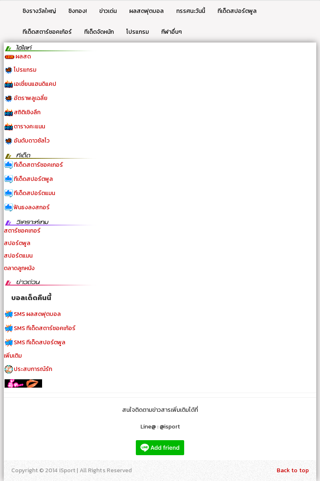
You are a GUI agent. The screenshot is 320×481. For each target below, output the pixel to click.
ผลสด (23, 56)
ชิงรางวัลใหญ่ (39, 11)
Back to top (293, 470)
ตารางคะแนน (29, 126)
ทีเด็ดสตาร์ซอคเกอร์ (38, 164)
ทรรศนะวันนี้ (190, 11)
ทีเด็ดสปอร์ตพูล (237, 11)
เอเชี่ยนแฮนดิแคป (35, 84)
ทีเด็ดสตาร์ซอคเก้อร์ (47, 32)
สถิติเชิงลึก (27, 112)
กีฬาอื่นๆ (171, 32)
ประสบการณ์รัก (33, 369)
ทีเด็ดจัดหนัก (99, 32)
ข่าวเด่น (108, 11)
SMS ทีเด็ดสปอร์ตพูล (39, 342)
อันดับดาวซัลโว (32, 140)
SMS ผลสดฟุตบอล (37, 314)
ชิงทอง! (77, 11)
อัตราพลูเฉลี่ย (31, 98)
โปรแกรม (137, 32)
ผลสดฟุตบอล (146, 11)
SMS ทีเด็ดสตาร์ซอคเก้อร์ (44, 328)
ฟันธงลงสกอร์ (32, 207)
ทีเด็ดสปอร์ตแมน (34, 193)
